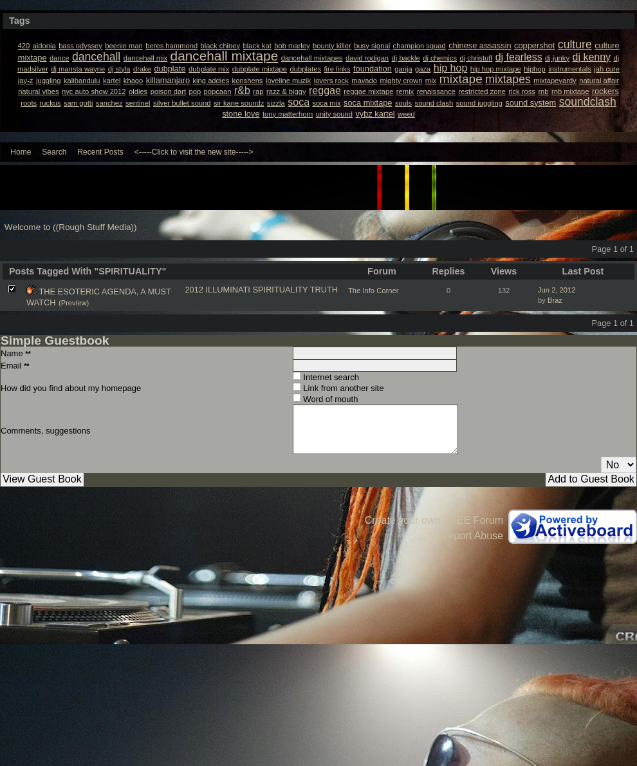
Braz (555, 300)
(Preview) (74, 303)
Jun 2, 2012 (556, 290)
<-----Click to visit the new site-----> (194, 152)
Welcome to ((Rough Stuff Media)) (71, 227)
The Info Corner (373, 290)
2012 (194, 289)
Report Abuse (472, 535)
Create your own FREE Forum (434, 520)
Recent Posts (100, 152)
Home (20, 152)
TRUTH (324, 289)
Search (54, 152)
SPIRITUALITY (280, 289)
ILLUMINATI (227, 289)
